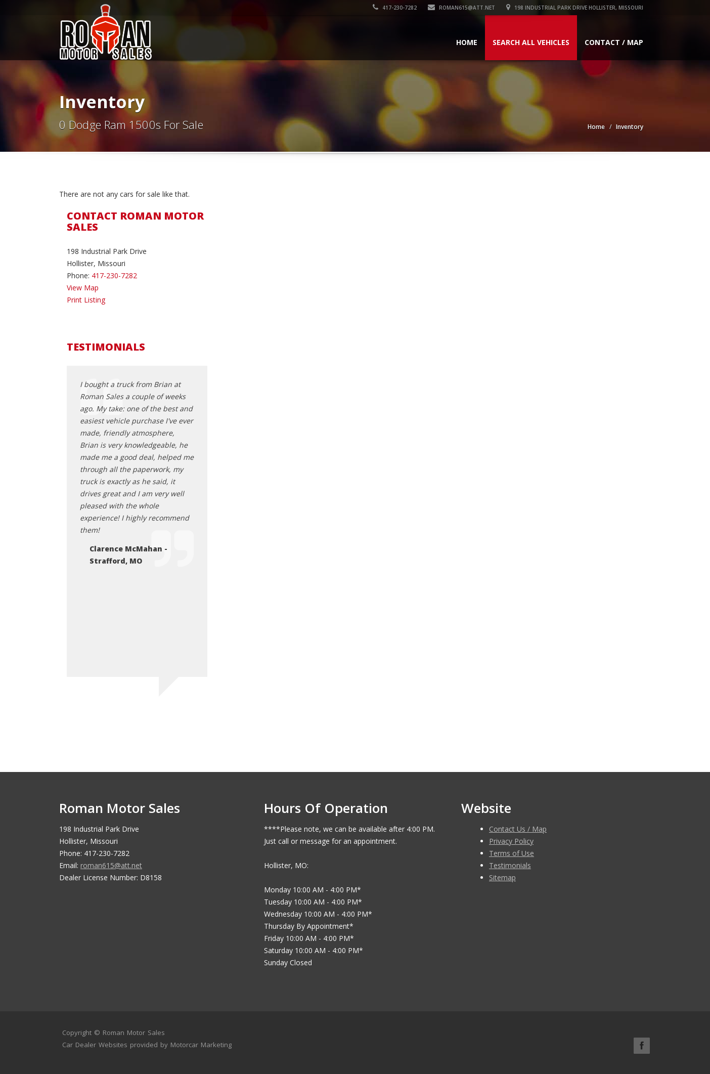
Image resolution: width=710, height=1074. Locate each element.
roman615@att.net (461, 7)
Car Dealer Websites (94, 1044)
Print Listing (86, 300)
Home (466, 42)
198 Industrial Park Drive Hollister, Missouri (574, 7)
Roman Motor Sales (134, 1032)
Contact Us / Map (518, 829)
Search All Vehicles (531, 42)
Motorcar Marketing (201, 1044)
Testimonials (510, 865)
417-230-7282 (395, 7)
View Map (83, 287)
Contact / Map (614, 42)
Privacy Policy (511, 841)
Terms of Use (511, 853)
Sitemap (502, 877)
